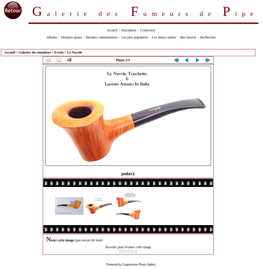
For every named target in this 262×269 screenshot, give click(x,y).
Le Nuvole (74, 52)
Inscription (128, 30)
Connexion (147, 30)
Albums (51, 37)
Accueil (112, 30)
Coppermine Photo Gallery (139, 264)
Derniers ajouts (71, 37)
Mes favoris (188, 37)
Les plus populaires (135, 37)
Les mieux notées (164, 37)
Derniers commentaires (102, 37)
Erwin (59, 52)
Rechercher (208, 37)
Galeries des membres (35, 52)
